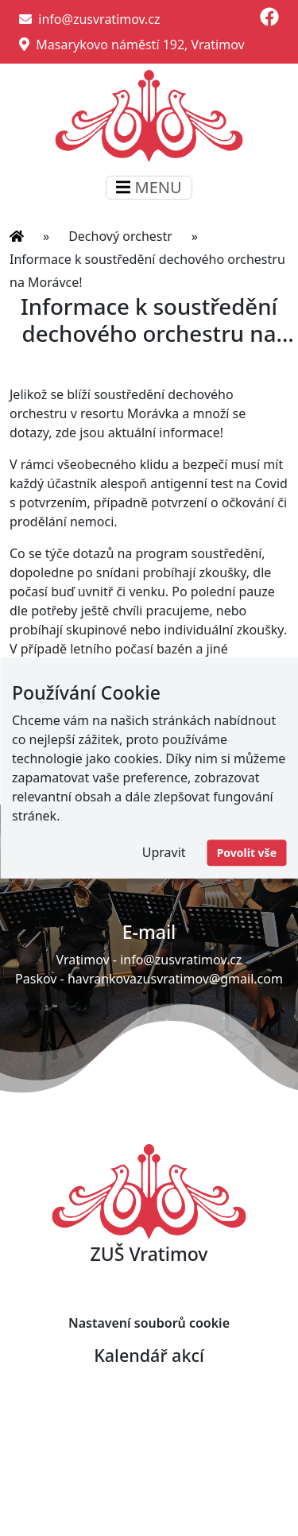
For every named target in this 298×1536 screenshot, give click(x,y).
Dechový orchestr (120, 236)
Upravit (164, 852)
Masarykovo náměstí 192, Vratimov (132, 44)
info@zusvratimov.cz (90, 19)
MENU (148, 187)
